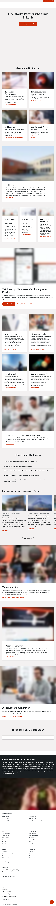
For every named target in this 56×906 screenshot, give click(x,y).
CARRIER (15, 904)
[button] (52, 902)
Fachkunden (10, 753)
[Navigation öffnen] (53, 5)
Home (3, 753)
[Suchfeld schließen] (50, 4)
